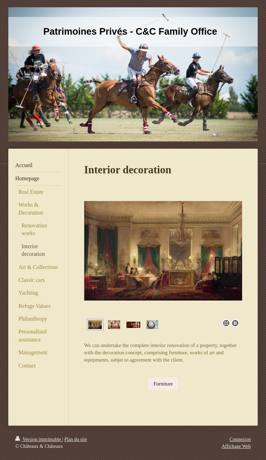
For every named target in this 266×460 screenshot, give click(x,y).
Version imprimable (38, 439)
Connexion (240, 439)
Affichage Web (236, 446)
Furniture (163, 384)
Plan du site (75, 439)
